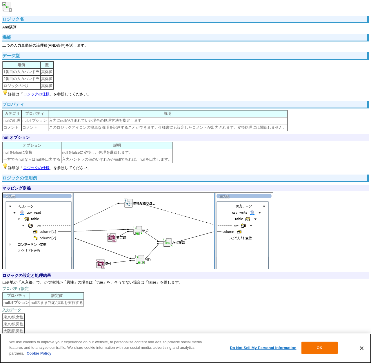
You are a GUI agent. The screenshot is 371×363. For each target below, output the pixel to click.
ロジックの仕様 (36, 94)
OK (320, 348)
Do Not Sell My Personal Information (263, 348)
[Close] (361, 348)
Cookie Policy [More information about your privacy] (39, 354)
